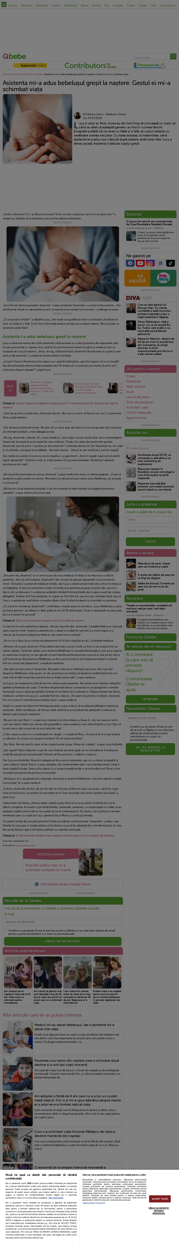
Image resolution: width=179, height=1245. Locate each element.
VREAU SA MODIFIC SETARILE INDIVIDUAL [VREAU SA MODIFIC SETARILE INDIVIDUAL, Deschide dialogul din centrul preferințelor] (159, 1210)
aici (46, 1223)
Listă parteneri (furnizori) (93, 1203)
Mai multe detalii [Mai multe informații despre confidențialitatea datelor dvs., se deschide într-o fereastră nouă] (56, 1198)
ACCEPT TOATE (160, 1198)
